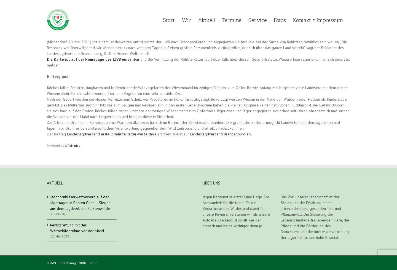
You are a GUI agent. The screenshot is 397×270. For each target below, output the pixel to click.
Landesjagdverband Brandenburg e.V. (221, 134)
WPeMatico (73, 145)
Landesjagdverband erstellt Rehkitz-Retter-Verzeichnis (111, 134)
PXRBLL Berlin (87, 263)
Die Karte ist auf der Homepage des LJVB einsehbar (93, 59)
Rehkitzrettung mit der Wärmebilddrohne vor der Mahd (77, 228)
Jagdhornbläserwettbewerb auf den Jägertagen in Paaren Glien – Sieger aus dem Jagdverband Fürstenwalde (80, 202)
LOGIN (51, 263)
